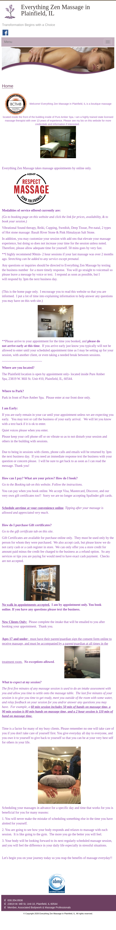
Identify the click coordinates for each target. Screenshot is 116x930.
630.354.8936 (15, 900)
